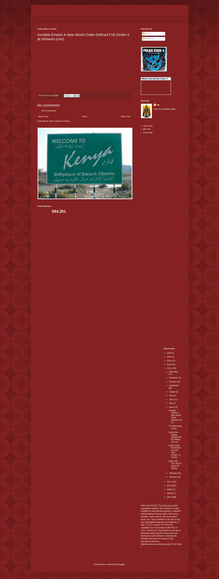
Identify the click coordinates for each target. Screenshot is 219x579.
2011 (169, 482)
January (173, 477)
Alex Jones (148, 126)
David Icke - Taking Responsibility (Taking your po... (175, 437)
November (174, 378)
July (171, 395)
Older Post (125, 116)
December (173, 372)
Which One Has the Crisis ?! (155, 79)
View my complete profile (164, 109)
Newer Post (43, 116)
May (171, 403)
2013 (169, 364)
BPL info (147, 129)
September (174, 385)
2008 (169, 493)
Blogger (121, 564)
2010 (169, 485)
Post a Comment (49, 111)
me (158, 105)
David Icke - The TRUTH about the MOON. (175, 464)
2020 (169, 353)
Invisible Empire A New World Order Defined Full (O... (175, 416)
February (173, 473)
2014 (169, 361)
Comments (149, 39)
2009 (169, 489)
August (172, 392)
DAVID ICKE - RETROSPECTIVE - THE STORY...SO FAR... (175, 451)
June (171, 399)
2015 (169, 357)
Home (84, 116)
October (173, 382)
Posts (146, 33)
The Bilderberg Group (175, 427)
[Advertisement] (150, 188)
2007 (169, 497)
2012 (169, 368)
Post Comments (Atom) (59, 121)
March (172, 407)
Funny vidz (148, 132)
